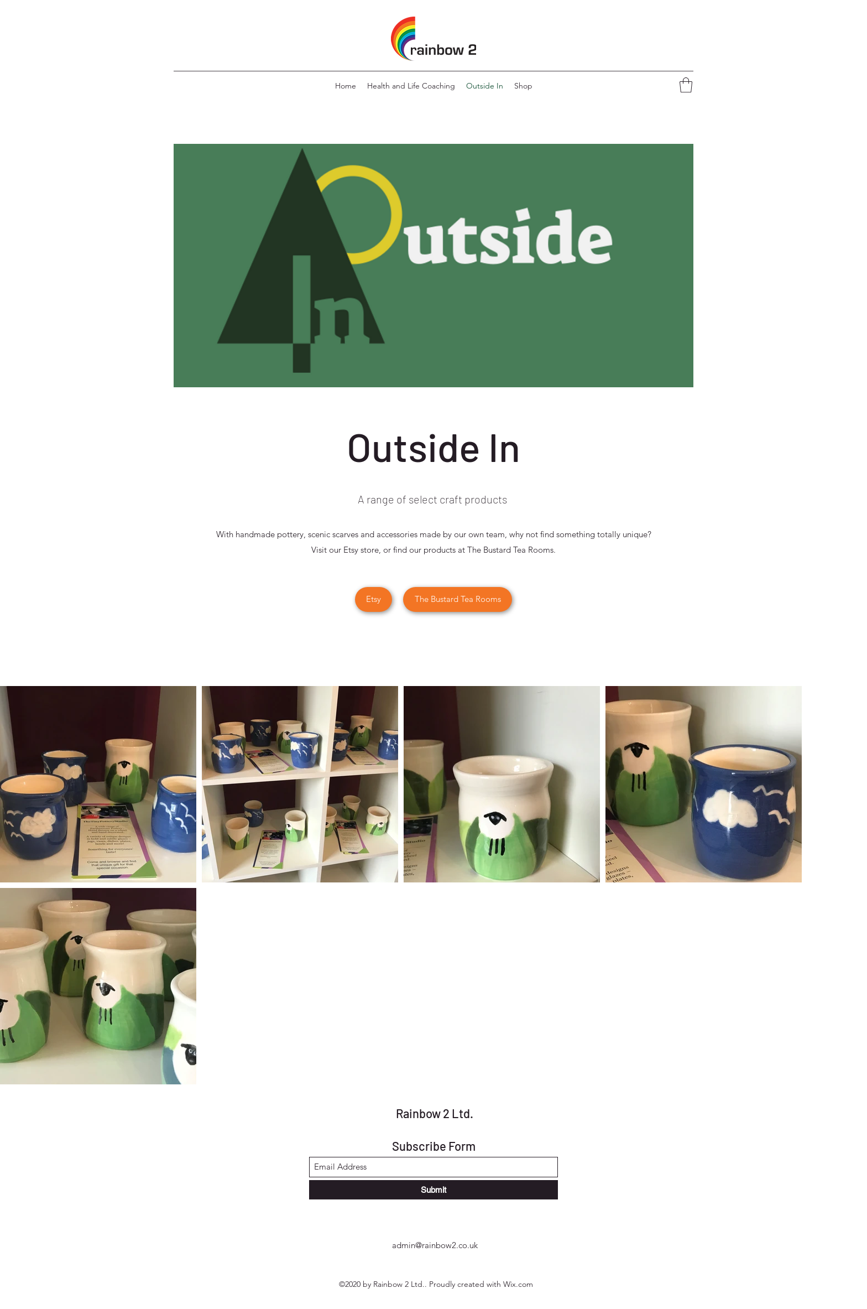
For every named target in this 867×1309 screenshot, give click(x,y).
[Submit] (433, 1189)
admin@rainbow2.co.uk (435, 1245)
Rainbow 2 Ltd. (434, 1113)
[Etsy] (373, 599)
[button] (686, 84)
